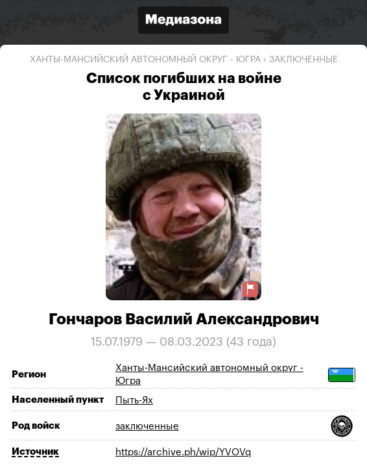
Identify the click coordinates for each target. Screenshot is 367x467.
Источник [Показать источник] (35, 452)
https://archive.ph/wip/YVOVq (183, 452)
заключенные (303, 59)
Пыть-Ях (134, 400)
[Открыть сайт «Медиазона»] (183, 21)
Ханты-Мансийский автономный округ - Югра (145, 59)
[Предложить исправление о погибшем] (250, 289)
